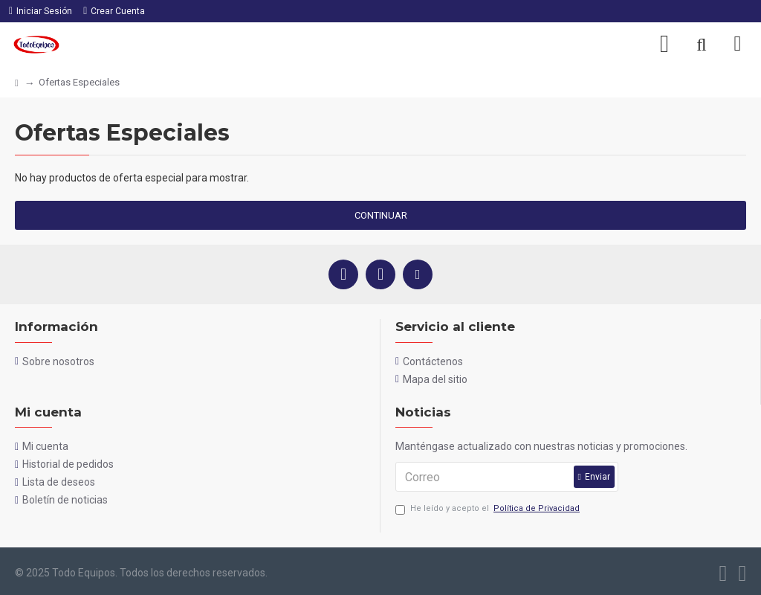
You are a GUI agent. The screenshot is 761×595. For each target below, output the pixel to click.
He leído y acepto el (488, 509)
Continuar (380, 215)
